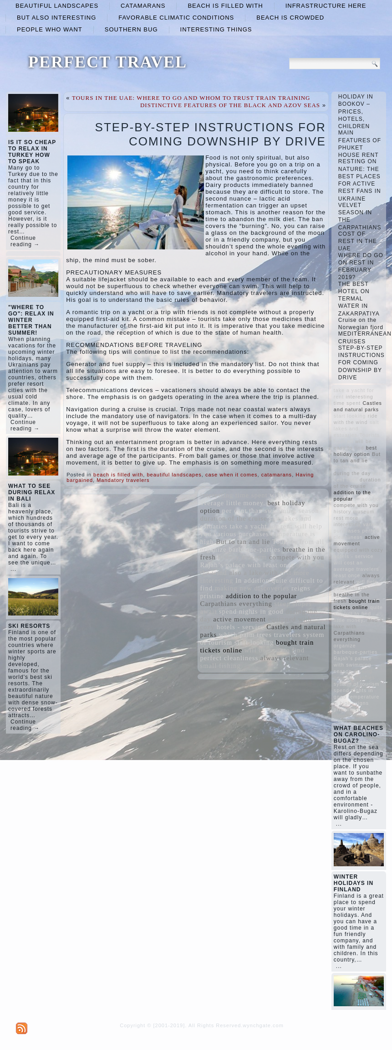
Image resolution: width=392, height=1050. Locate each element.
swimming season (292, 510)
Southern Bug (131, 29)
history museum (242, 557)
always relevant (284, 658)
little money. (245, 503)
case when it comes (231, 474)
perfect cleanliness (229, 658)
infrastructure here (326, 5)
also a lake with (253, 572)
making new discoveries (252, 588)
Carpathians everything (236, 603)
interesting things (216, 29)
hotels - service (241, 627)
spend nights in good (251, 611)
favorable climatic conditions (176, 17)
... (13, 569)
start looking (254, 642)
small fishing (220, 665)
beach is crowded (290, 17)
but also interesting (56, 17)
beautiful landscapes (56, 5)
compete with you (296, 557)
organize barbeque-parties (240, 549)
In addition (252, 580)
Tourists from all (298, 541)
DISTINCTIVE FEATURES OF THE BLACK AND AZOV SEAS (230, 105)
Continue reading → (25, 241)
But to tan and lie (243, 541)
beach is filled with (225, 5)
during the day (352, 473)
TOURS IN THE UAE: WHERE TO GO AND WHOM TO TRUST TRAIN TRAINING (191, 97)
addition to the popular (261, 596)
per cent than (242, 510)
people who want (49, 29)
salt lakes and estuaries (356, 428)
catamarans (143, 5)
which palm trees (245, 634)
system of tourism (357, 684)
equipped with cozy (358, 550)
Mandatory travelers (123, 480)
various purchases (241, 534)
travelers (287, 634)
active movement (239, 619)
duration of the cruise (233, 518)
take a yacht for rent (260, 526)
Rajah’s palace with (230, 565)
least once (278, 565)
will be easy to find (274, 650)
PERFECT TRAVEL (107, 62)
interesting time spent (234, 495)
